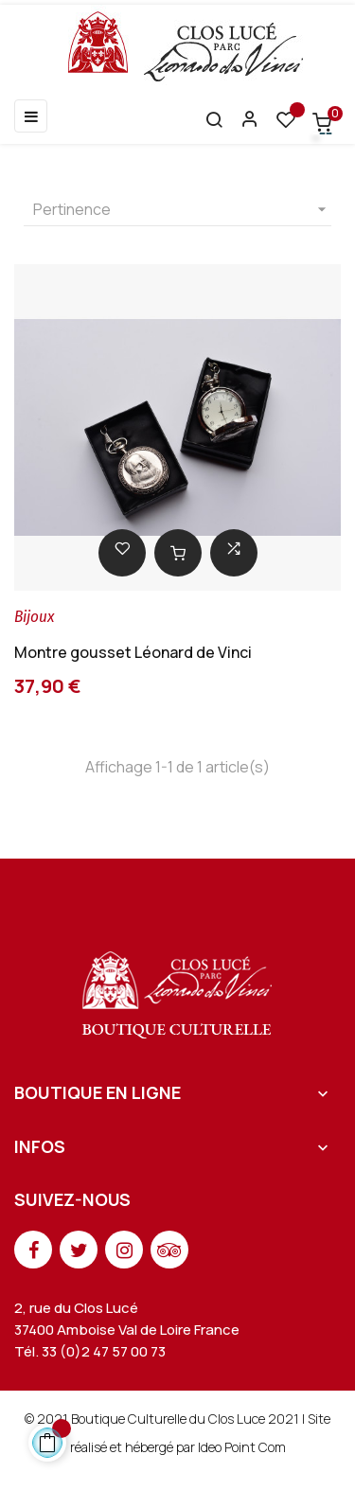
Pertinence (182, 209)
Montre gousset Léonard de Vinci (133, 652)
